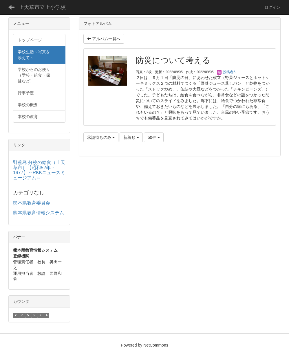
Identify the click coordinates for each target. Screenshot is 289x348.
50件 (154, 137)
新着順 (131, 137)
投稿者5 (226, 72)
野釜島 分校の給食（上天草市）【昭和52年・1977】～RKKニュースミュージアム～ (39, 170)
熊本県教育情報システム (38, 212)
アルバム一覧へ (104, 38)
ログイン (272, 7)
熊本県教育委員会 (31, 202)
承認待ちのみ (101, 137)
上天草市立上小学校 (42, 7)
